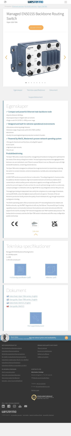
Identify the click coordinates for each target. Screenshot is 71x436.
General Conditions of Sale (35, 426)
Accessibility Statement (48, 426)
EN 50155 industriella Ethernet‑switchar (13, 365)
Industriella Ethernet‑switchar (10, 362)
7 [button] (42, 83)
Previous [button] (6, 57)
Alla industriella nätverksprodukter (12, 359)
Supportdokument (35, 98)
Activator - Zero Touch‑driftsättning (12, 392)
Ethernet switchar (18, 6)
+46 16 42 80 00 (40, 395)
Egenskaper (17, 90)
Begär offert (36, 27)
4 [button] (34, 83)
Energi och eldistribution (45, 362)
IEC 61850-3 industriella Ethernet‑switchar (14, 368)
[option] (35, 57)
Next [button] (65, 57)
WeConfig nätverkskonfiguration (11, 386)
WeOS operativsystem (8, 383)
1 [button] (26, 83)
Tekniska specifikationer (36, 90)
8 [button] (45, 83)
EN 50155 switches (31, 6)
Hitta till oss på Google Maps (41, 389)
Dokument (54, 90)
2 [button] (29, 83)
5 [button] (37, 83)
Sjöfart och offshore (43, 365)
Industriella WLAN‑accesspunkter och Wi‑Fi (14, 376)
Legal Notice (26, 426)
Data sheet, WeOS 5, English (22, 313)
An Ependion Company (16, 426)
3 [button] (31, 83)
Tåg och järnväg (42, 359)
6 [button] (39, 83)
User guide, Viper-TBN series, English (26, 310)
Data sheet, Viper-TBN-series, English (26, 306)
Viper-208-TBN (42, 6)
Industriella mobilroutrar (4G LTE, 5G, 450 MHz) (15, 371)
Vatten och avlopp (43, 368)
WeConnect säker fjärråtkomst (11, 389)
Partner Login (35, 401)
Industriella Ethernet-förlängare (11, 374)
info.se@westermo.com (43, 398)
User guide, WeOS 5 (19, 316)
